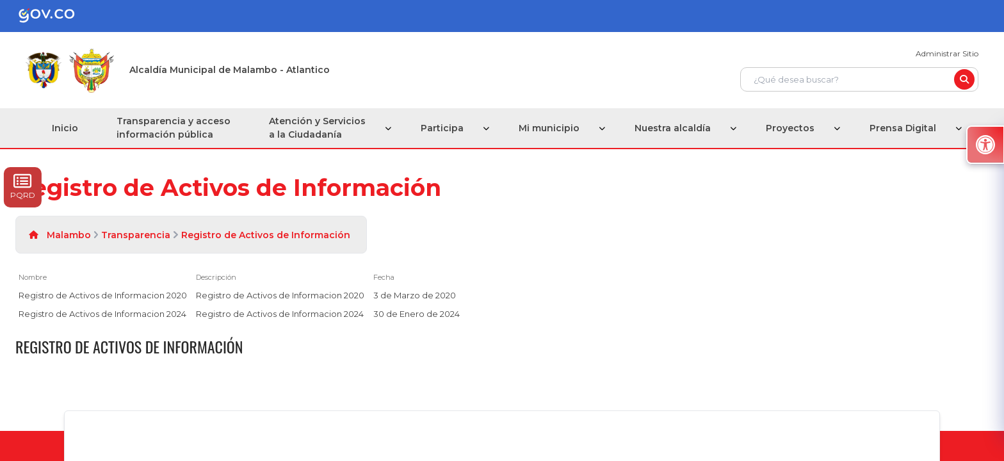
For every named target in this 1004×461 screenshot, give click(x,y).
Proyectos (790, 128)
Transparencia (135, 235)
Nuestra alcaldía (673, 128)
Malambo (69, 235)
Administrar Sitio (947, 53)
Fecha (383, 277)
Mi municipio (549, 128)
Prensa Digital (903, 128)
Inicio (65, 128)
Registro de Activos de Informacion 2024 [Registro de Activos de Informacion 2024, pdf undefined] (102, 314)
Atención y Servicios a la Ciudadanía (317, 127)
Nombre (33, 277)
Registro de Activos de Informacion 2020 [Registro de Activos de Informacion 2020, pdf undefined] (103, 295)
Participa (442, 128)
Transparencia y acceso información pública (174, 127)
